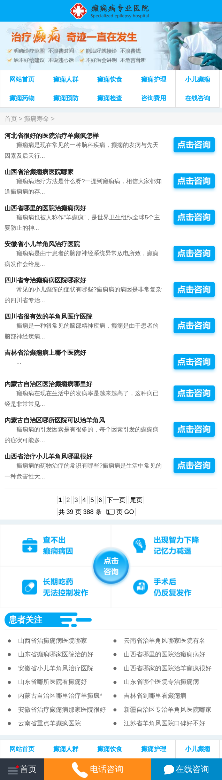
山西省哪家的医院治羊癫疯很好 (168, 668)
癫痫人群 (65, 79)
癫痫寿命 (36, 118)
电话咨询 (97, 769)
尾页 (136, 500)
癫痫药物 (22, 98)
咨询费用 (153, 98)
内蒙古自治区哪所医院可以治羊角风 (55, 420)
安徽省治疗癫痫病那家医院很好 (62, 709)
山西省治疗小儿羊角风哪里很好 (48, 456)
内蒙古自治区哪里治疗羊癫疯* (60, 695)
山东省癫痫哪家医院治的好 (55, 654)
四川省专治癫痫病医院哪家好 (45, 280)
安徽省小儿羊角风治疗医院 (42, 244)
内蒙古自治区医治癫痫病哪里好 (48, 384)
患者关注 (25, 619)
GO (129, 511)
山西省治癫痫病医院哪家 (39, 172)
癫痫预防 (65, 98)
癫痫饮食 (109, 79)
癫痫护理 (153, 79)
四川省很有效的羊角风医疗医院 (48, 316)
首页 (11, 118)
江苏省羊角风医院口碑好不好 (164, 723)
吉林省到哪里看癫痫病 (155, 695)
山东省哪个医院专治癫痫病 (161, 681)
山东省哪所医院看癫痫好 (52, 681)
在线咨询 (197, 98)
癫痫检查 (109, 98)
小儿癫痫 (197, 79)
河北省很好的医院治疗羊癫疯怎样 (52, 135)
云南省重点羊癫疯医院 (49, 723)
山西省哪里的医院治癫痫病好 (45, 208)
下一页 (116, 500)
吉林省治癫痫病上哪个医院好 (45, 352)
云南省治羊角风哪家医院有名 (164, 640)
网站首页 (22, 79)
